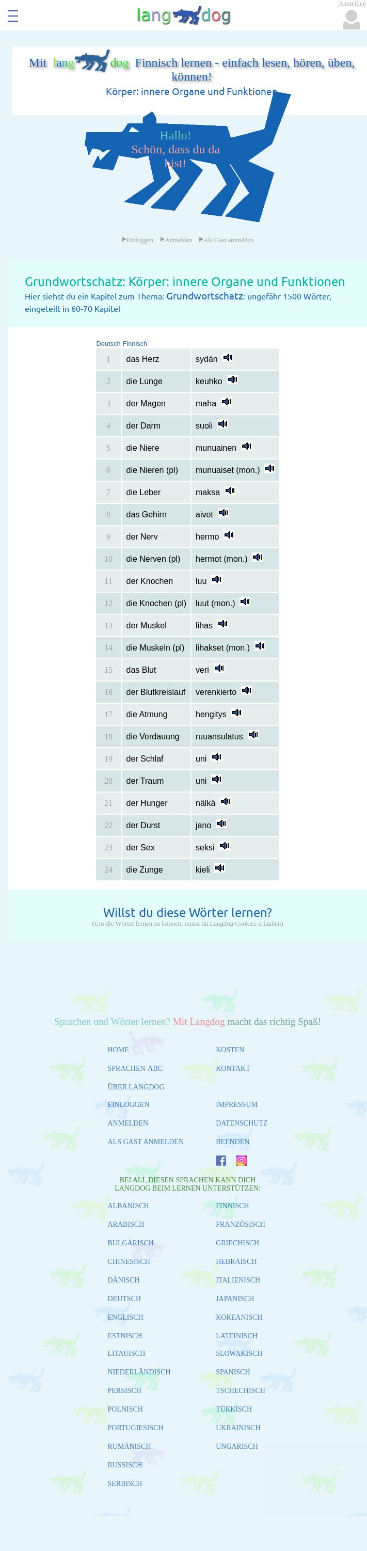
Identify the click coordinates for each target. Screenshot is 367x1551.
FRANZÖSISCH (240, 1224)
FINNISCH (232, 1206)
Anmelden (176, 240)
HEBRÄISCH (236, 1261)
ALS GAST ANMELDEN (146, 1142)
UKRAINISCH (238, 1428)
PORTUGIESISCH (136, 1428)
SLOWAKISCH (239, 1353)
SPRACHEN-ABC (135, 1068)
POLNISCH (125, 1409)
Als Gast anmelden (226, 240)
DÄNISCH (124, 1280)
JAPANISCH (235, 1299)
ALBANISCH (128, 1206)
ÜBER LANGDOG (136, 1087)
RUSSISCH (125, 1465)
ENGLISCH (125, 1317)
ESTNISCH (125, 1336)
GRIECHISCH (237, 1243)
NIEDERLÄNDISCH (139, 1372)
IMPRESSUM (237, 1105)
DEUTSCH (124, 1299)
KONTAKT (233, 1068)
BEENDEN (232, 1142)
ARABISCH (126, 1224)
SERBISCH (125, 1483)
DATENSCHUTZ (241, 1123)
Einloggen (138, 240)
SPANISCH (233, 1372)
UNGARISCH (237, 1446)
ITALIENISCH (238, 1280)
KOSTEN (230, 1050)
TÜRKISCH (234, 1409)
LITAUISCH (127, 1353)
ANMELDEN (128, 1123)
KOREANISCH (239, 1317)
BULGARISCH (131, 1243)
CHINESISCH (129, 1261)
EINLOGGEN (129, 1105)
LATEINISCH (237, 1336)
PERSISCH (124, 1391)
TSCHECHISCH (240, 1391)
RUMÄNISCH (129, 1446)
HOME (118, 1050)
